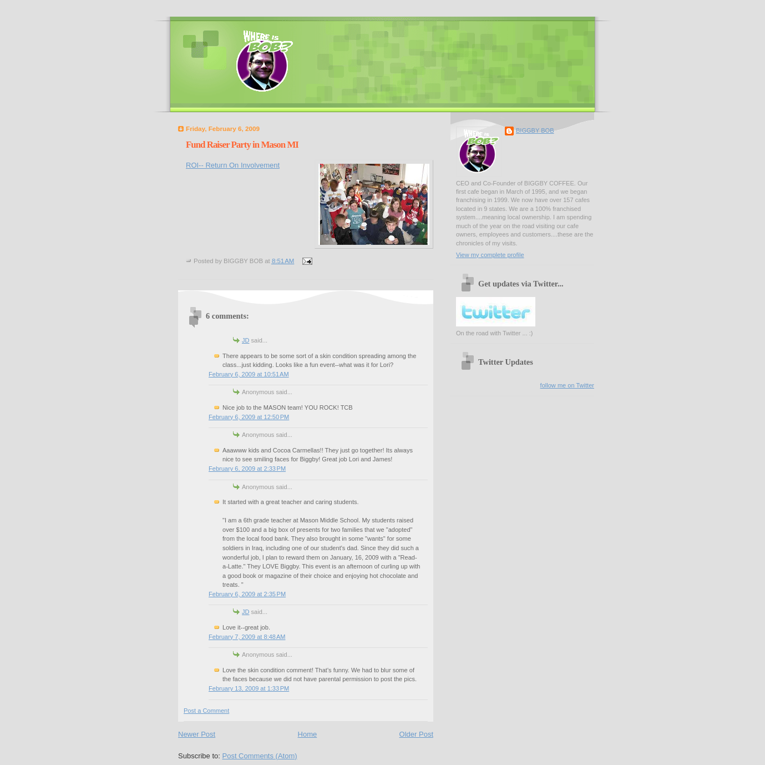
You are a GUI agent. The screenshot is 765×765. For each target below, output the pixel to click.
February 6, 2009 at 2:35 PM (247, 594)
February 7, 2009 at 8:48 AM (247, 636)
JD (246, 340)
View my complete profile (490, 254)
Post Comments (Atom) (259, 756)
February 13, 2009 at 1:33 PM (249, 688)
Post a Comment (206, 710)
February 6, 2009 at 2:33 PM (247, 468)
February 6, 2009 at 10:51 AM (249, 374)
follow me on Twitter (567, 385)
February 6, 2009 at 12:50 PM (249, 417)
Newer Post (196, 734)
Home (307, 734)
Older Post (416, 734)
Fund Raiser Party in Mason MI (242, 144)
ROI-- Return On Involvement (233, 165)
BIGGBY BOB (535, 130)
